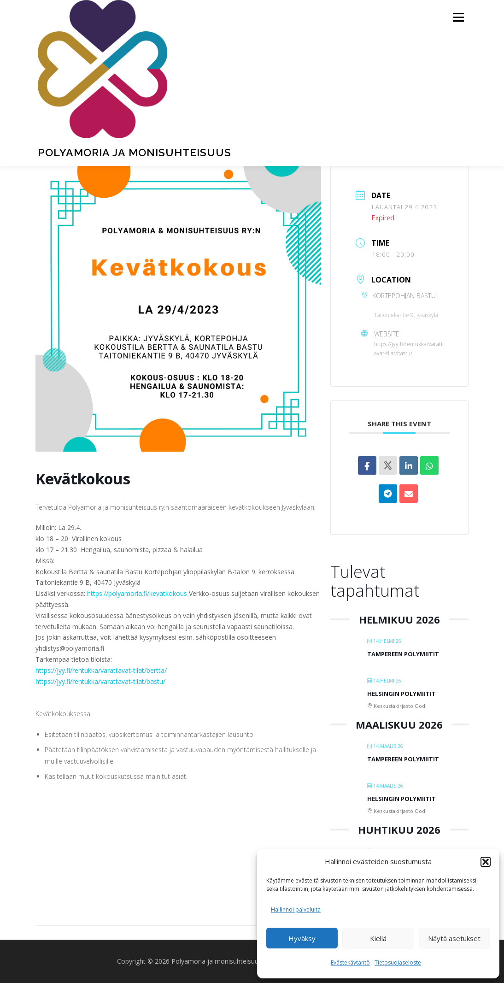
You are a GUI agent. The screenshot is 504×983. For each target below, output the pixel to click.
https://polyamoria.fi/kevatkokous (137, 593)
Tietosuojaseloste (398, 962)
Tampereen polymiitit (403, 654)
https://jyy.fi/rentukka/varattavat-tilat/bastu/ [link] (100, 681)
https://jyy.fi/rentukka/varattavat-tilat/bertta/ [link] (101, 670)
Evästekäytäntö (350, 962)
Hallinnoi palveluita (296, 909)
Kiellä (378, 938)
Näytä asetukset (454, 938)
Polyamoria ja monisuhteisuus (134, 152)
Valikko (458, 17)
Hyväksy (302, 938)
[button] (485, 861)
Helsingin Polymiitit (401, 693)
